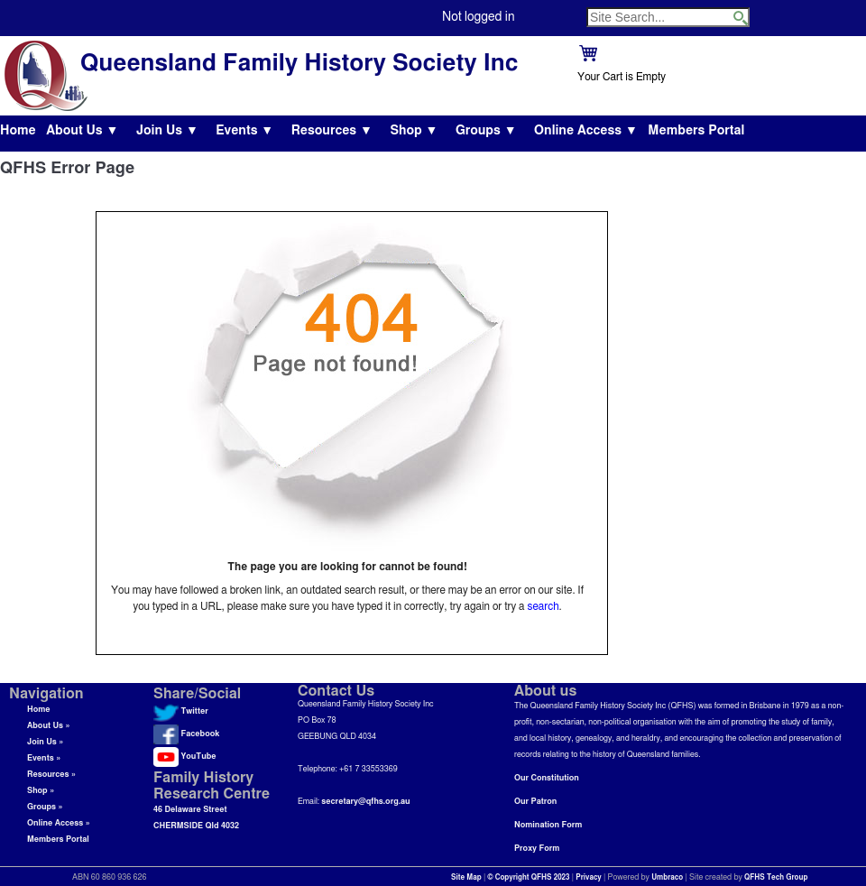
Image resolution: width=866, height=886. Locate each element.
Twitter (180, 711)
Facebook (186, 734)
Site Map (466, 877)
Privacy (589, 877)
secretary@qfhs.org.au (365, 802)
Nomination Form (548, 825)
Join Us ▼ (167, 131)
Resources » (51, 775)
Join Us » (45, 742)
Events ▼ (244, 131)
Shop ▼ (414, 131)
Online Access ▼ (586, 131)
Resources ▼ (332, 131)
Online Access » (58, 823)
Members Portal (696, 131)
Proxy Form (536, 848)
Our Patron (535, 802)
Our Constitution (546, 778)
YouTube (184, 756)
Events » (43, 758)
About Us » (48, 726)
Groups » (45, 807)
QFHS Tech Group (775, 877)
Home (18, 131)
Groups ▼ (486, 131)
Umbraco (667, 877)
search (543, 606)
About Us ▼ (82, 131)
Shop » (40, 791)
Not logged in (478, 17)
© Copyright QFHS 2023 (529, 877)
